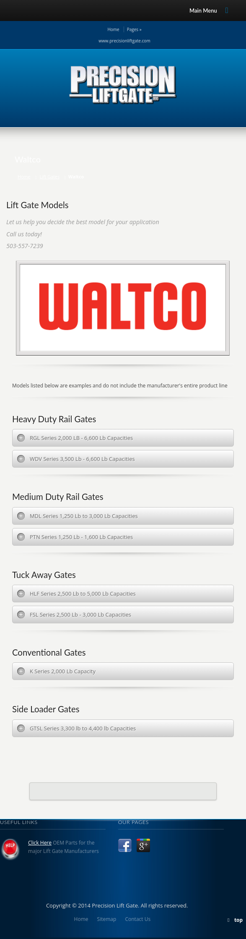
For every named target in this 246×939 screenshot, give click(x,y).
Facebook (125, 845)
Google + (143, 845)
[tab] (123, 438)
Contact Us (137, 919)
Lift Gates (50, 176)
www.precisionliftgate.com (124, 41)
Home (113, 29)
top (238, 919)
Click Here (40, 842)
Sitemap (107, 919)
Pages (134, 29)
